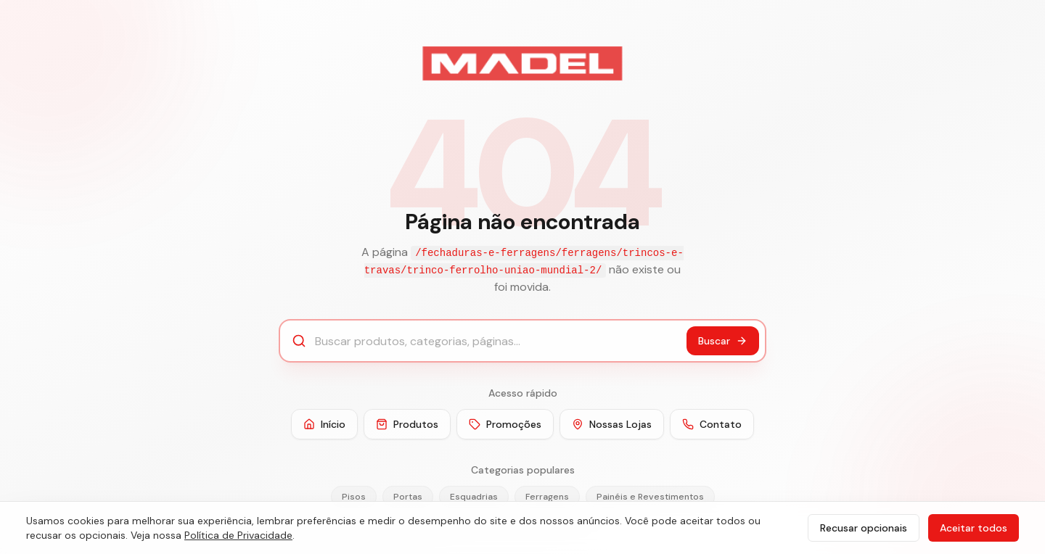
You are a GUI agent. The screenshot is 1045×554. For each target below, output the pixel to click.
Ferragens (547, 497)
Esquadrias (474, 497)
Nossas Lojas (612, 424)
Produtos (407, 424)
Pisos (354, 497)
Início (324, 424)
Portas (407, 497)
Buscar (722, 340)
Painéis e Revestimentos (650, 497)
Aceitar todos (973, 527)
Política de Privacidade (238, 535)
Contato (712, 424)
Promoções (505, 424)
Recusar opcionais (863, 527)
